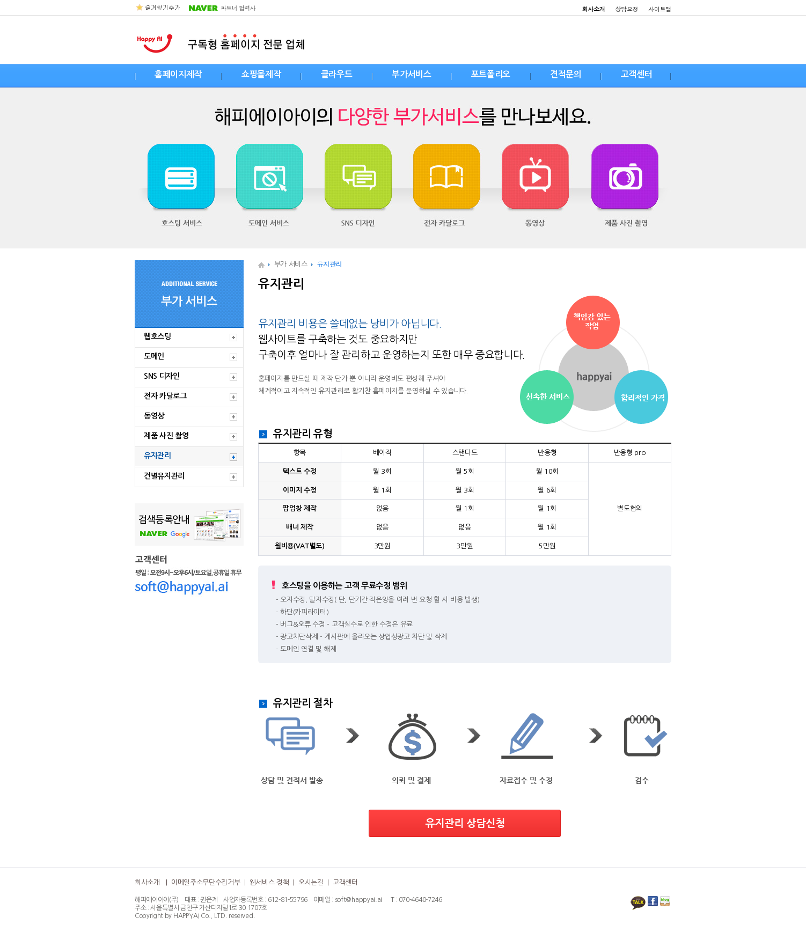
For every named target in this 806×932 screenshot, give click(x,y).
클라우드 (337, 74)
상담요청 (627, 9)
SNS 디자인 (162, 376)
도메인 (154, 356)
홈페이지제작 (178, 74)
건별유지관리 (164, 476)
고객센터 (637, 74)
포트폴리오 (490, 74)
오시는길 (311, 882)
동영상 (154, 416)
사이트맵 (659, 9)
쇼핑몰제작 (261, 74)
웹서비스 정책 (269, 882)
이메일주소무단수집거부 (205, 882)
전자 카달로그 (165, 396)
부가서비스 (411, 74)
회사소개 (147, 882)
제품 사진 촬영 (166, 435)
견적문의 (566, 74)
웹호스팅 (157, 336)
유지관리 (157, 455)
